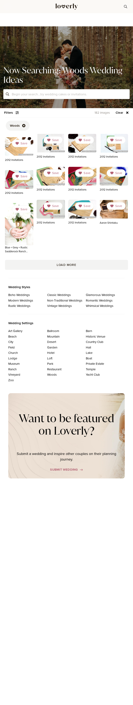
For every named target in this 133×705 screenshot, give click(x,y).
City (10, 342)
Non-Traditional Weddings (64, 300)
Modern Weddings (20, 300)
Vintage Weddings (59, 306)
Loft (49, 358)
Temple (91, 369)
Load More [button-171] (66, 265)
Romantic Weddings (99, 300)
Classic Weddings (59, 295)
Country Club (94, 342)
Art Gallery (15, 331)
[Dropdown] (53, 140)
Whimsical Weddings (99, 306)
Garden (52, 347)
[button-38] (125, 6)
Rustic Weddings (19, 306)
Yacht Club (93, 374)
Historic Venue (95, 336)
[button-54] (11, 112)
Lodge (12, 358)
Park (50, 363)
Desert (51, 342)
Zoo (11, 380)
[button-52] (18, 126)
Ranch (12, 369)
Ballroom (53, 331)
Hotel (50, 353)
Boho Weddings (19, 295)
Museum (14, 363)
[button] (7, 6)
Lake (89, 353)
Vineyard (14, 374)
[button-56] (122, 112)
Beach (12, 336)
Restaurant (54, 369)
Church (13, 353)
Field (11, 347)
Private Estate (95, 363)
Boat (89, 358)
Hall (88, 347)
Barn (89, 331)
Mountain (53, 336)
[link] (51, 147)
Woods (52, 374)
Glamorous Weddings (100, 295)
